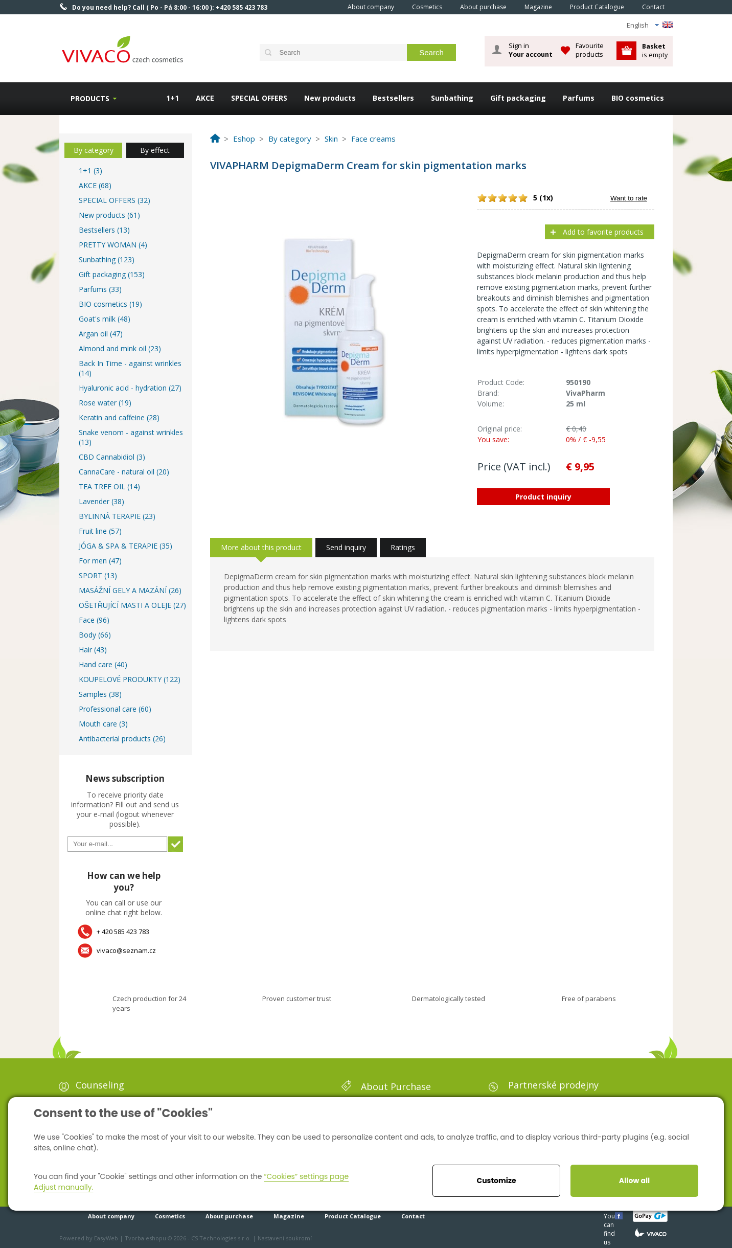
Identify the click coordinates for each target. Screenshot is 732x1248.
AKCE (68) (95, 185)
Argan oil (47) (101, 333)
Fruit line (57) (100, 531)
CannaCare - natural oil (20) (124, 471)
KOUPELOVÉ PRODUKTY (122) (129, 679)
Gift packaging (518, 98)
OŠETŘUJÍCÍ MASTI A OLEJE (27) (132, 605)
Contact (653, 7)
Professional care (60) (115, 709)
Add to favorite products (603, 232)
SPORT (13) (98, 575)
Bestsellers (393, 98)
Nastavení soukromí (285, 1238)
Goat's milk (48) (104, 319)
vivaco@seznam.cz (126, 950)
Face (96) (94, 620)
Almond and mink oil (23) (120, 348)
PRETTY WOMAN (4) (113, 244)
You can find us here (610, 1215)
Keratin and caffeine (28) (119, 417)
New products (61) (109, 215)
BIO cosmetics (637, 98)
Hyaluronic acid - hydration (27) (130, 388)
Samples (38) (100, 694)
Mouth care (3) (103, 724)
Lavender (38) (101, 501)
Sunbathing (452, 98)
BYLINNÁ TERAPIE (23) (117, 516)
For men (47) (100, 560)
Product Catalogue (597, 7)
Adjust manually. (63, 1187)
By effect (155, 150)
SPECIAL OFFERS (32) (114, 200)
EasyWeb (106, 1238)
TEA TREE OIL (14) (109, 486)
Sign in (531, 50)
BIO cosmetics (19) (110, 304)
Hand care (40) (103, 664)
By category (93, 150)
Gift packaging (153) (112, 274)
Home (325, 6)
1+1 (172, 98)
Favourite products (590, 49)
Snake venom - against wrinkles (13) (131, 437)
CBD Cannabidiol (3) (112, 457)
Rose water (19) (105, 402)
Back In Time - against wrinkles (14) (130, 368)
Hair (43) (93, 649)
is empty (655, 50)
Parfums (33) (100, 289)
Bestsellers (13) (104, 230)
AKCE (205, 98)
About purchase (483, 7)
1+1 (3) (90, 170)
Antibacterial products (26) (122, 738)
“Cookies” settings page (306, 1176)
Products (90, 98)
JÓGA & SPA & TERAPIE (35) (125, 546)
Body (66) (95, 635)
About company (371, 7)
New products (330, 98)
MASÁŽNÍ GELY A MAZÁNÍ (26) (130, 590)
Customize (496, 1180)
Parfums (578, 98)
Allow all (634, 1180)
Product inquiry (543, 497)
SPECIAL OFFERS (259, 98)
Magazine (538, 7)
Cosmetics (427, 7)
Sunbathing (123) (106, 259)
